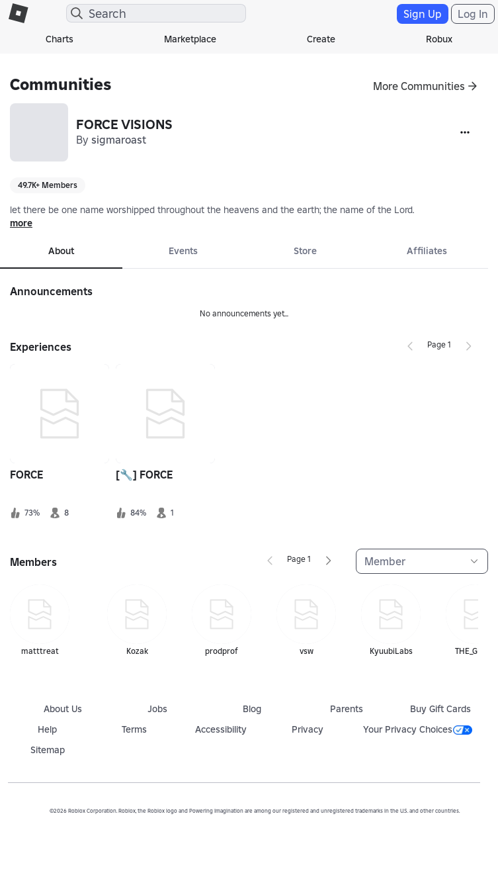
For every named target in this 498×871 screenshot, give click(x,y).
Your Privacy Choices (417, 729)
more (21, 223)
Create (321, 39)
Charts (59, 39)
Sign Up (422, 14)
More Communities (419, 86)
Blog (252, 709)
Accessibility (221, 729)
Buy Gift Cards (440, 709)
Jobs (157, 709)
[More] (465, 132)
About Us (63, 709)
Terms (134, 729)
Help (47, 729)
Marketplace (190, 39)
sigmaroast (118, 139)
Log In (473, 14)
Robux (439, 39)
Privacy (307, 729)
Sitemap (47, 750)
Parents (346, 709)
